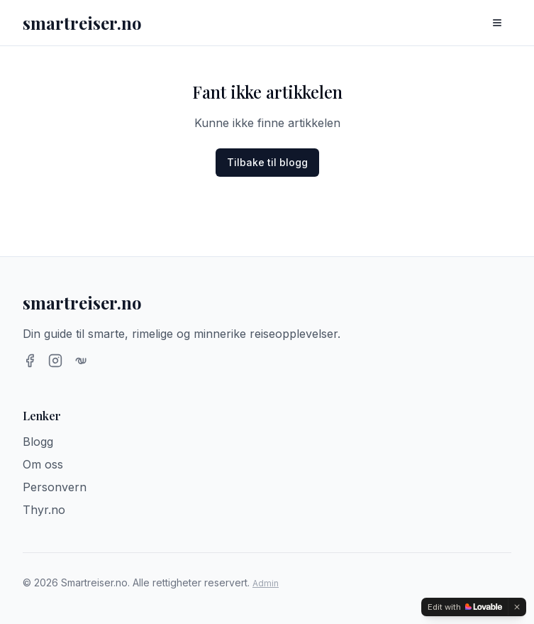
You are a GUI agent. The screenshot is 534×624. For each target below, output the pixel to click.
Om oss (43, 464)
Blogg (38, 441)
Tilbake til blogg (267, 162)
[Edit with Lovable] (465, 606)
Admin (265, 583)
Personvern (55, 487)
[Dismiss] (516, 606)
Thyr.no (44, 510)
